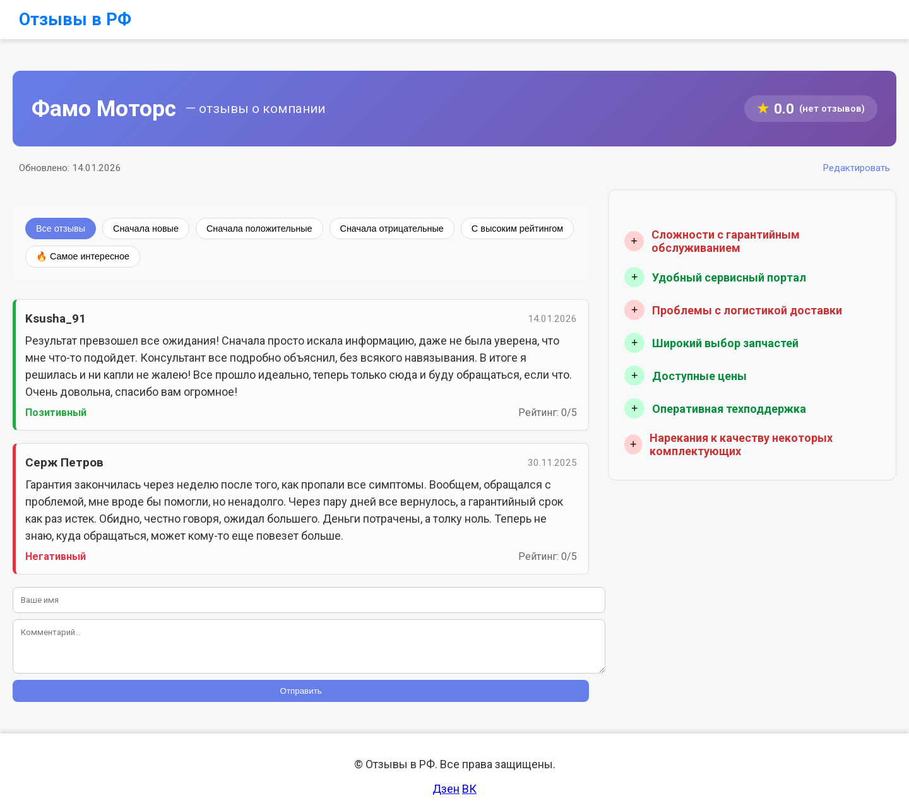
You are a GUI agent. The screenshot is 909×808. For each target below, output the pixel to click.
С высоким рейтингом (517, 228)
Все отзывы (60, 228)
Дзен (446, 788)
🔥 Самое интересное (82, 256)
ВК (469, 788)
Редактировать (856, 168)
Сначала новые (146, 228)
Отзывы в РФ (75, 19)
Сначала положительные (259, 228)
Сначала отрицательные (392, 228)
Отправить (301, 691)
